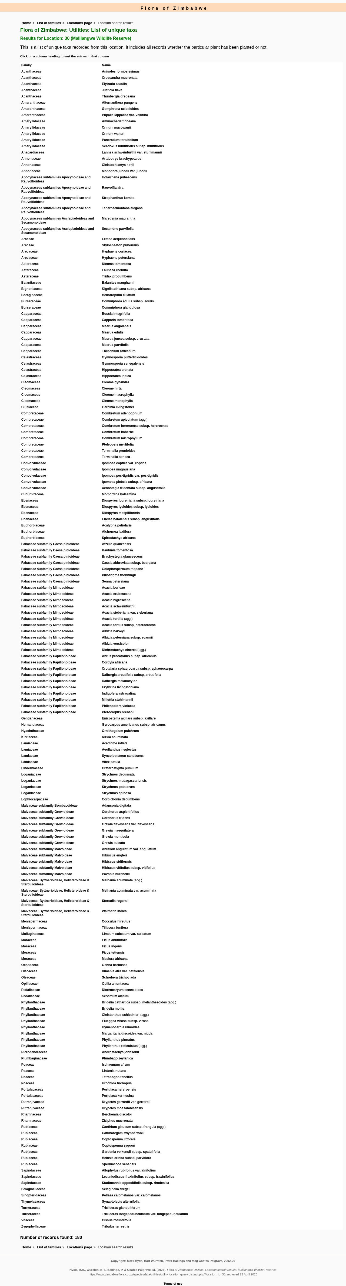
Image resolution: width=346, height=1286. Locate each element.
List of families (49, 23)
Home (26, 23)
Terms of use (173, 1283)
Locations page (79, 23)
